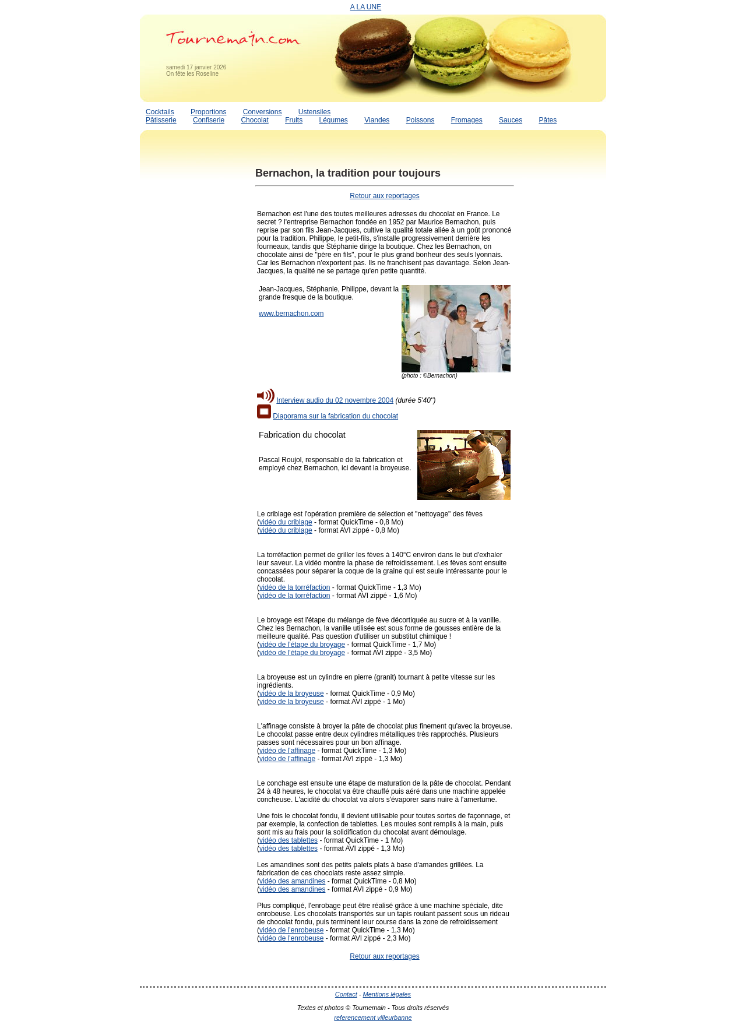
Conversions (262, 112)
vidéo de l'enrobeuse (291, 930)
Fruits (293, 120)
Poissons (420, 120)
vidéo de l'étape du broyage (302, 644)
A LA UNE (365, 7)
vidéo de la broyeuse (291, 693)
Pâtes (548, 120)
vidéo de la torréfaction (294, 587)
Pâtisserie (161, 120)
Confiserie (208, 120)
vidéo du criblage (285, 522)
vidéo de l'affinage (287, 751)
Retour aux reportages (384, 196)
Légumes (333, 120)
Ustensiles (314, 112)
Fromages (467, 120)
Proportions (208, 112)
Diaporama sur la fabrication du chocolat (335, 416)
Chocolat (254, 120)
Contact (346, 994)
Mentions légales (387, 994)
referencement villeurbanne (372, 1017)
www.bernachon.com (291, 313)
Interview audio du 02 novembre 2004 (334, 400)
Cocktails (160, 112)
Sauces (510, 120)
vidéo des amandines (292, 881)
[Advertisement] (186, 334)
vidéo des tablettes (288, 840)
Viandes (376, 120)
